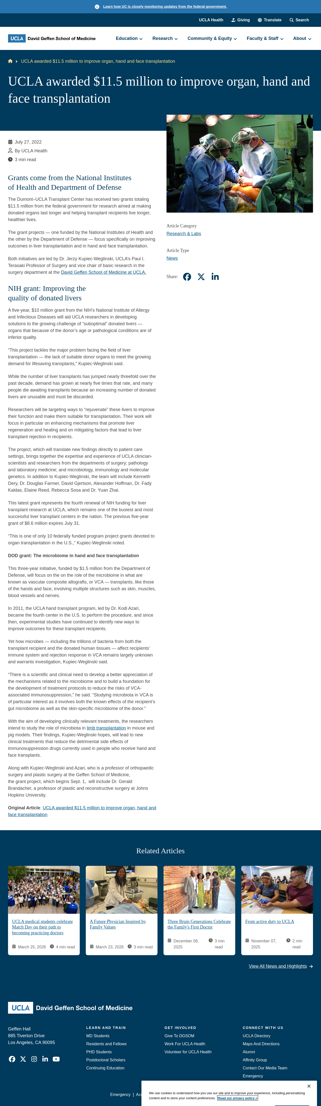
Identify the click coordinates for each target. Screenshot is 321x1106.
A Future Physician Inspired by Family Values (118, 924)
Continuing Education (105, 1068)
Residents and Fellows (106, 1044)
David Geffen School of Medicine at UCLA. (103, 272)
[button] (269, 20)
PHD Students (99, 1052)
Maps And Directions (261, 1044)
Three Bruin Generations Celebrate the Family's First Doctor (199, 924)
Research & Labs (184, 233)
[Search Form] (299, 20)
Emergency (253, 1076)
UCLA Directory (256, 1036)
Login (265, 1094)
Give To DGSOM (179, 1036)
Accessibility (147, 1094)
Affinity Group (255, 1060)
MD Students (97, 1036)
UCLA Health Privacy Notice (230, 1094)
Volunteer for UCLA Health (188, 1052)
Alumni (249, 1052)
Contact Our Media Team (265, 1068)
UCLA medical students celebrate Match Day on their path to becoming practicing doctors (42, 927)
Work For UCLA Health (185, 1044)
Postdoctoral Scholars (105, 1060)
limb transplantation (106, 728)
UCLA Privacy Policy (181, 1094)
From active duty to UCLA (269, 921)
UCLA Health (211, 20)
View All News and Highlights (281, 966)
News (172, 258)
